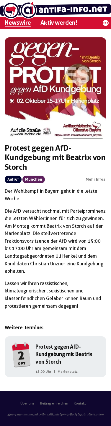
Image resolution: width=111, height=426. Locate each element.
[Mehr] (105, 24)
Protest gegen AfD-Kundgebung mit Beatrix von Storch (63, 354)
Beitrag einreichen (54, 403)
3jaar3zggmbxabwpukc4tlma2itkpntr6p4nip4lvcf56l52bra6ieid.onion (55, 414)
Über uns (27, 403)
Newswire (18, 22)
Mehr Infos (95, 179)
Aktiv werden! (58, 22)
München (33, 179)
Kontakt (80, 403)
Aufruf (13, 179)
